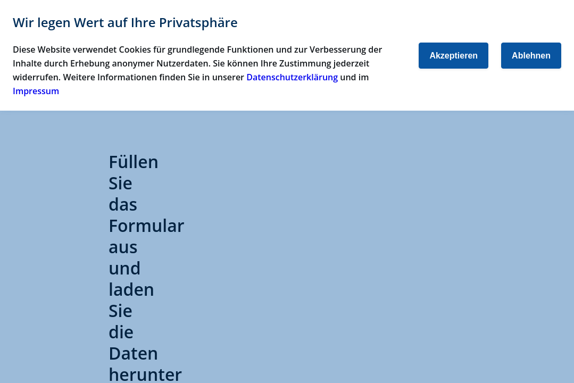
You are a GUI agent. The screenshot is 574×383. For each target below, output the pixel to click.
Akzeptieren (453, 55)
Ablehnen (531, 55)
